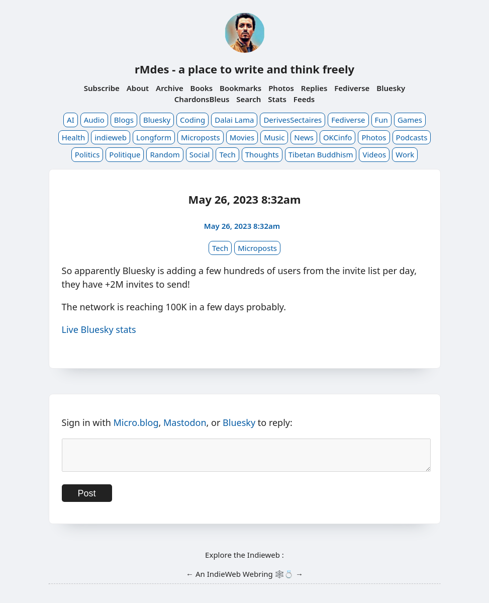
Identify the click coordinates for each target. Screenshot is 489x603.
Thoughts (262, 154)
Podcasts (412, 137)
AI (70, 120)
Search (248, 99)
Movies (242, 137)
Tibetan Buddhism (320, 154)
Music (274, 137)
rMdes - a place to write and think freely (244, 68)
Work (405, 154)
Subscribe (102, 88)
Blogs (124, 120)
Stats (277, 99)
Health (73, 137)
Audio (94, 120)
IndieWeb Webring (240, 580)
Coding (192, 120)
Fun (381, 120)
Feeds (304, 99)
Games (410, 120)
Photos (281, 88)
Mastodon (185, 422)
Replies (314, 88)
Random (164, 154)
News (304, 137)
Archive (169, 88)
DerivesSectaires (292, 120)
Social (199, 154)
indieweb (110, 137)
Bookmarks (240, 88)
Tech (227, 154)
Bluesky (390, 88)
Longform (153, 137)
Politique (124, 154)
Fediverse (351, 88)
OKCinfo (337, 137)
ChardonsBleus (202, 99)
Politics (87, 154)
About (138, 88)
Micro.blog (135, 422)
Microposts (200, 137)
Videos (374, 154)
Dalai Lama (234, 120)
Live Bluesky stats (99, 329)
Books (201, 88)
